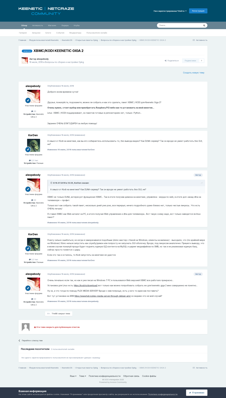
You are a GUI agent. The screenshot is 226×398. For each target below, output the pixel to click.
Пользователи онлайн (96, 33)
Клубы (77, 25)
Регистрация (198, 11)
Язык (73, 376)
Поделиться (172, 60)
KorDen (33, 135)
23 (33, 111)
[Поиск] (172, 25)
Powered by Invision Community (113, 382)
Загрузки (36, 33)
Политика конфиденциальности (104, 376)
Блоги (48, 33)
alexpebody (43, 59)
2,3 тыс (33, 160)
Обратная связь (131, 376)
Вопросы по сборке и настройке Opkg (64, 62)
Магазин (52, 25)
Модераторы (75, 33)
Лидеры (65, 25)
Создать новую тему (193, 72)
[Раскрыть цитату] (51, 183)
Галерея (23, 33)
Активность (37, 25)
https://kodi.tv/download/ (86, 285)
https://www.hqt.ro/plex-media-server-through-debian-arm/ (103, 296)
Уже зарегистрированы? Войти (170, 11)
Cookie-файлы (149, 376)
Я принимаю (196, 392)
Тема (82, 376)
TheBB (55, 313)
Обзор (24, 26)
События (60, 33)
